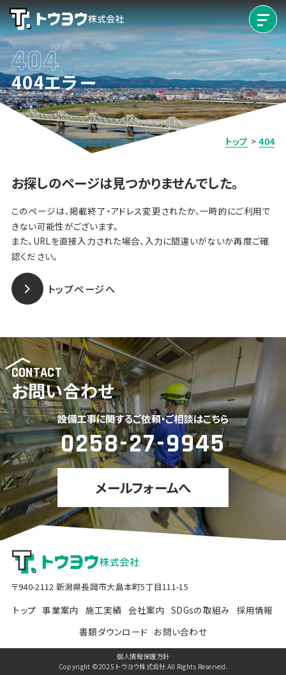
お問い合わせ (180, 631)
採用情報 (255, 609)
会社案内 (146, 609)
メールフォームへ (142, 487)
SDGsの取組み (200, 609)
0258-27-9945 (143, 443)
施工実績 (104, 609)
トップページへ (63, 289)
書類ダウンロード (113, 631)
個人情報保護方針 (143, 657)
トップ (24, 609)
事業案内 (60, 609)
